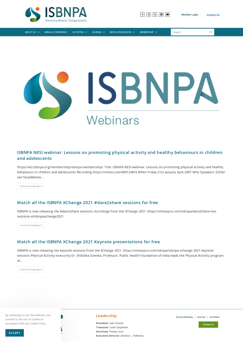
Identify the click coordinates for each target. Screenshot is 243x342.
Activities (79, 32)
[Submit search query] (210, 32)
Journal (98, 32)
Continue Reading (32, 185)
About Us (32, 32)
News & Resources (122, 32)
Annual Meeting (184, 317)
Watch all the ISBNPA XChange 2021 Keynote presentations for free (88, 241)
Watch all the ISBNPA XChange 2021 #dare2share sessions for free (87, 202)
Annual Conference (55, 32)
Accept (14, 333)
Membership (148, 32)
